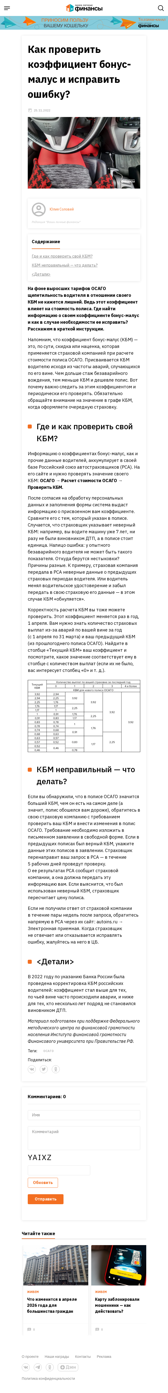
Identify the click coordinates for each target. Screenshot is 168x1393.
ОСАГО (48, 1055)
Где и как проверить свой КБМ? (62, 259)
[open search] (161, 8)
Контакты (83, 1360)
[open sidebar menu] (7, 8)
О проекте (30, 1360)
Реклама (104, 1360)
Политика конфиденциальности (48, 1382)
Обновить (43, 1186)
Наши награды (57, 1360)
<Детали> (41, 277)
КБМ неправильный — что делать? (65, 268)
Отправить (45, 1202)
